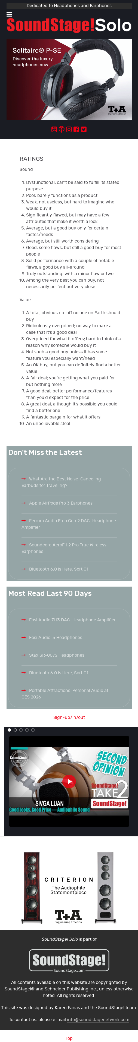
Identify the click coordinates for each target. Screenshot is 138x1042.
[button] (9, 730)
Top (69, 1038)
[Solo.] (69, 26)
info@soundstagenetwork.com (98, 1019)
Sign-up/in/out (69, 717)
